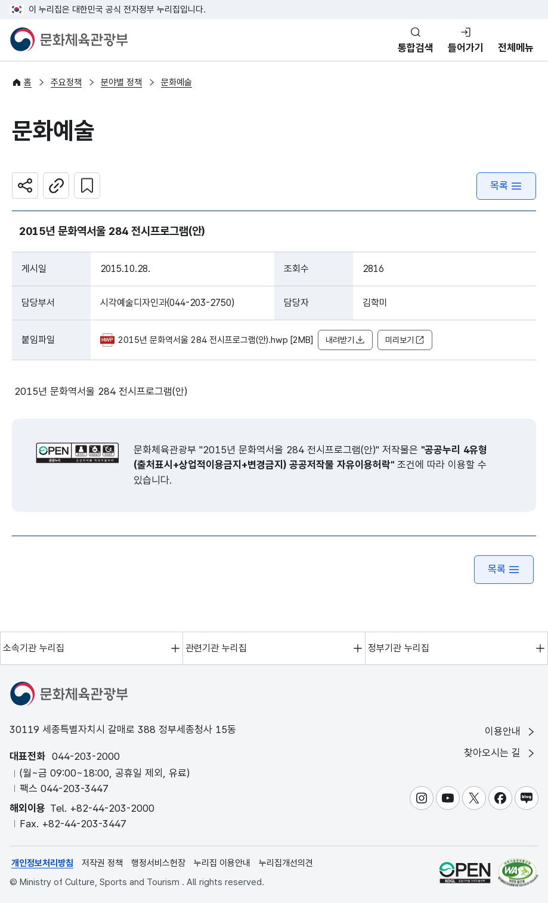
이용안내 (511, 731)
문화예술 (176, 82)
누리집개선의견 (286, 863)
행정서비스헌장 (158, 863)
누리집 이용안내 (222, 863)
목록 (506, 186)
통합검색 (416, 48)
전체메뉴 (516, 48)
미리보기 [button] (405, 340)
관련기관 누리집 (216, 648)
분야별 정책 (121, 82)
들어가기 (466, 48)
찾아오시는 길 (500, 753)
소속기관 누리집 (33, 648)
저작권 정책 (102, 863)
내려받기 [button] (345, 340)
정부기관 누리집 (398, 648)
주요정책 (66, 82)
